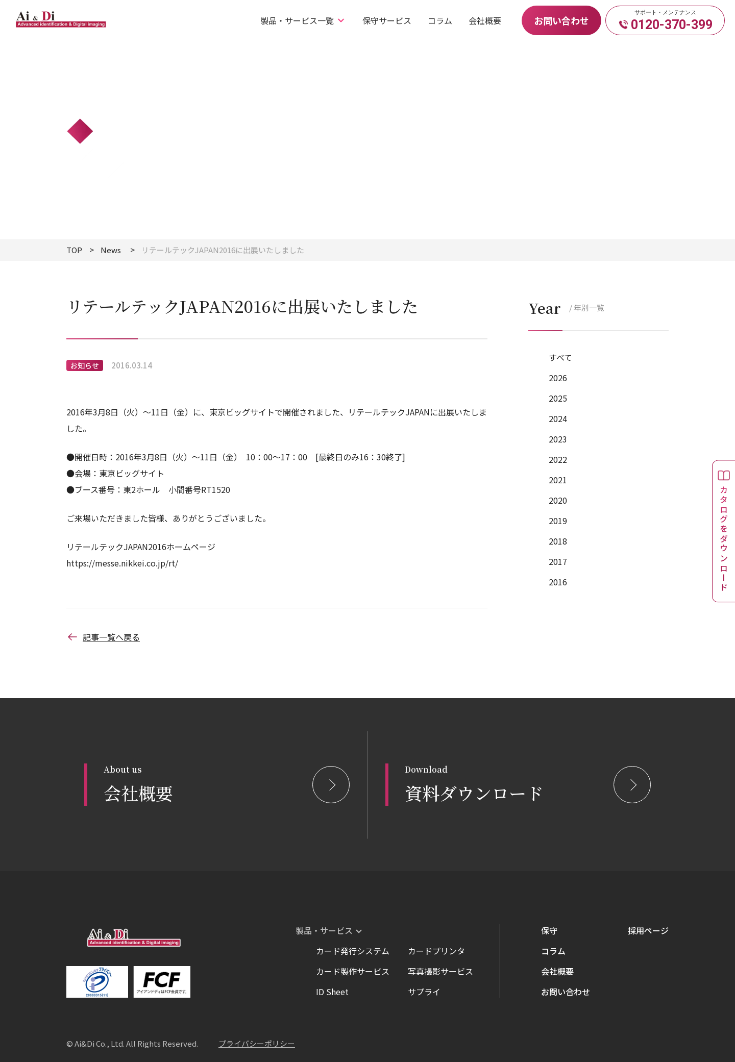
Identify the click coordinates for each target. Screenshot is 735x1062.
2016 (558, 582)
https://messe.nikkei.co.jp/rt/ (122, 563)
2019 (558, 520)
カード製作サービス (352, 971)
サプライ (424, 991)
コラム (440, 20)
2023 (558, 439)
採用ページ (648, 930)
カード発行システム (352, 951)
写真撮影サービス (440, 971)
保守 (549, 930)
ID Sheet (332, 991)
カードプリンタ (436, 951)
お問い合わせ (561, 20)
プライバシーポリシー (256, 1043)
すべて (560, 357)
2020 (558, 500)
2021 (558, 480)
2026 (558, 378)
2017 (558, 561)
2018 (558, 541)
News (111, 249)
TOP (74, 249)
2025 (558, 398)
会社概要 (485, 20)
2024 (558, 418)
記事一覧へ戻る (103, 637)
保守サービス (386, 20)
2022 (558, 459)
